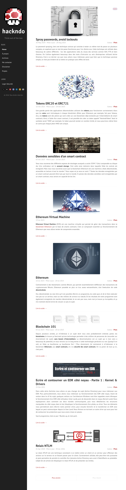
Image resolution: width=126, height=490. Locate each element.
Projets (4, 71)
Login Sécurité (7, 84)
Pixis (115, 42)
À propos (5, 54)
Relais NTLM (44, 446)
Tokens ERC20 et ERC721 (52, 103)
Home (4, 49)
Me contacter (7, 62)
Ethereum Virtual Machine (53, 217)
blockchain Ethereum (44, 227)
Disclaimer (6, 67)
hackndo (13, 31)
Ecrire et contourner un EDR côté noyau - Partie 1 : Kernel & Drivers (76, 382)
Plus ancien (56, 478)
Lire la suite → (41, 66)
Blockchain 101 (46, 327)
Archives (5, 58)
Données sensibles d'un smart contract (61, 156)
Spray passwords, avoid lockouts (57, 39)
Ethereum (42, 278)
